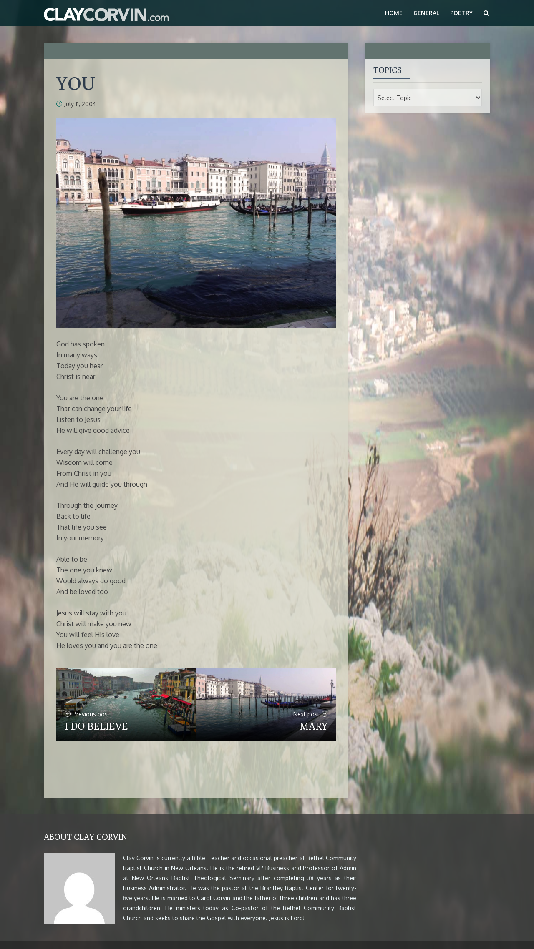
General (426, 13)
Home (394, 13)
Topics (387, 70)
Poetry (461, 13)
